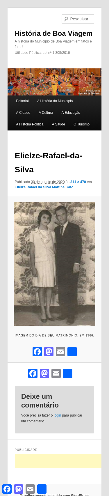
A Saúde (58, 124)
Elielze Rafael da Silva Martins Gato (44, 187)
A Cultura (46, 113)
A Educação (71, 113)
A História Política (29, 124)
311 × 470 (78, 182)
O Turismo (82, 124)
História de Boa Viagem (54, 33)
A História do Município (55, 101)
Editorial (22, 101)
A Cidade (23, 113)
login (57, 415)
